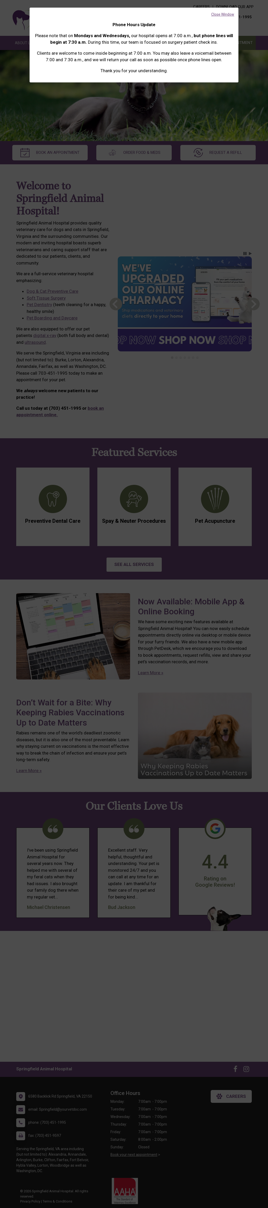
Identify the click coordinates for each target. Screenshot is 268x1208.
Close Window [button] (222, 14)
